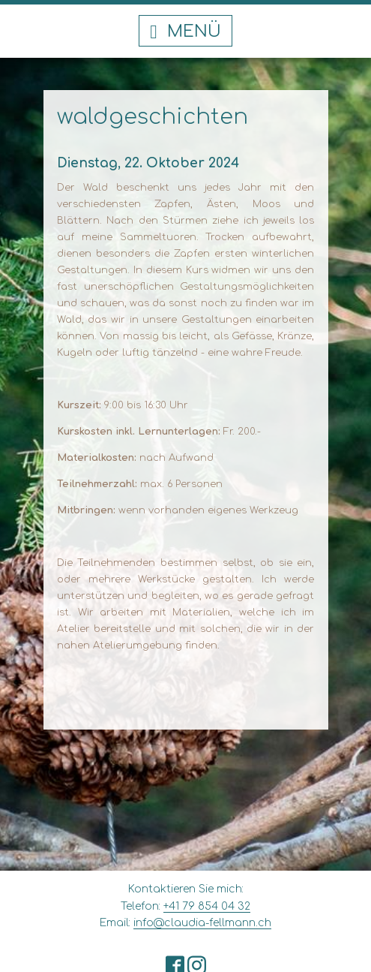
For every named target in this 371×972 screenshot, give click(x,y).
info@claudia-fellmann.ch (202, 922)
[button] (185, 31)
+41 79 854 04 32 (206, 906)
